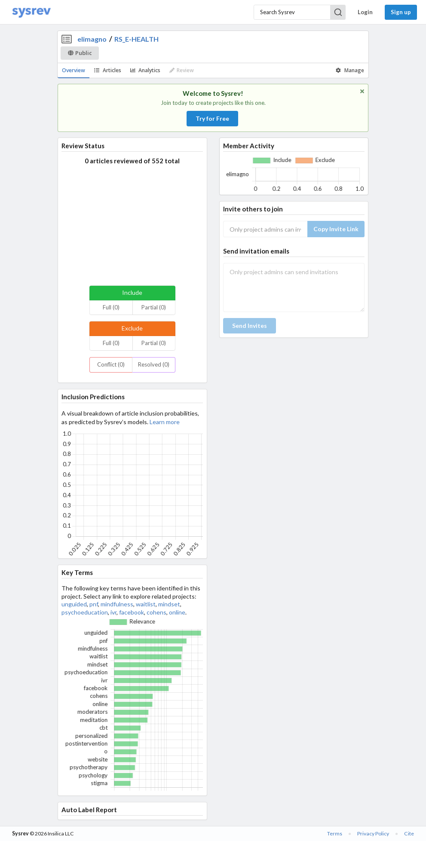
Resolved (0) (153, 364)
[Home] (31, 12)
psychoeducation (84, 612)
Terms (334, 833)
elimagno (92, 39)
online (177, 612)
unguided (74, 604)
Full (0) (111, 307)
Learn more (165, 421)
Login (365, 12)
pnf (93, 604)
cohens (156, 612)
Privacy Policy (373, 833)
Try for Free (212, 118)
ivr (113, 612)
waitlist (146, 604)
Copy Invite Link (336, 228)
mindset (169, 604)
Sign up (401, 12)
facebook (131, 612)
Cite (409, 833)
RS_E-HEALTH (136, 39)
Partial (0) (153, 307)
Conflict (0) (111, 364)
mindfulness (117, 604)
